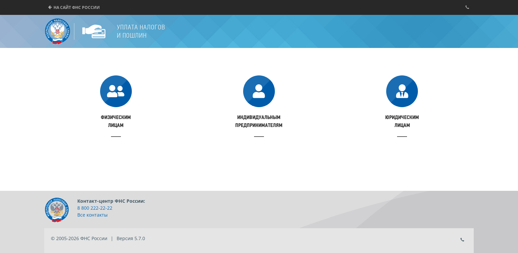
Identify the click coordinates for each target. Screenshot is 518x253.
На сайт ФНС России (77, 7)
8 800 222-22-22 (94, 208)
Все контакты (92, 215)
